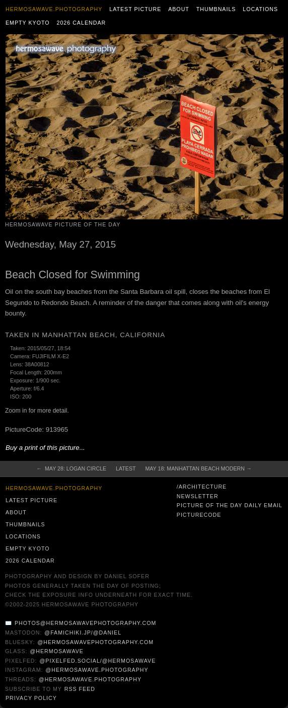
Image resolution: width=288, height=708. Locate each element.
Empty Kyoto (28, 23)
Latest (125, 468)
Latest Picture (135, 9)
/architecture (202, 487)
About (178, 9)
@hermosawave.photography (96, 670)
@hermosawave (57, 651)
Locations (260, 9)
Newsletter (198, 496)
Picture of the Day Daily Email (229, 505)
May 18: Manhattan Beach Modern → (198, 468)
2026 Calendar (81, 23)
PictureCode (199, 515)
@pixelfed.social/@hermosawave (97, 661)
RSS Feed (79, 689)
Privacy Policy (31, 698)
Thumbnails (216, 9)
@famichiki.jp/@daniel (82, 633)
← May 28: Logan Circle (72, 468)
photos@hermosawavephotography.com (85, 623)
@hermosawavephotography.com (96, 642)
